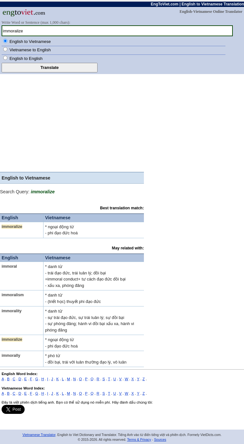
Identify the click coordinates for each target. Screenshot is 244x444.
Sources (160, 439)
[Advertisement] (122, 122)
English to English (26, 58)
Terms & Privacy (139, 439)
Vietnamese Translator (38, 435)
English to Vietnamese (30, 41)
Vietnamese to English (30, 49)
